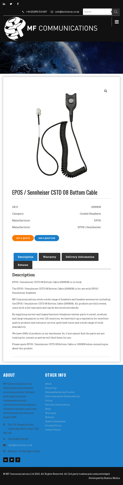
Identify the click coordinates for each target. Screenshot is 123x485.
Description (25, 256)
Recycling (50, 387)
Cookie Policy (53, 429)
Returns (23, 265)
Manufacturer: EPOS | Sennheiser (56, 227)
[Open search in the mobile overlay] (101, 12)
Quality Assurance (55, 421)
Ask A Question (46, 238)
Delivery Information (80, 256)
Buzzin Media (112, 478)
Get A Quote (23, 238)
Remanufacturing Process (59, 392)
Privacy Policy (53, 425)
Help (48, 408)
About (48, 383)
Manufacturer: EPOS (56, 220)
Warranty (49, 256)
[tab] (25, 257)
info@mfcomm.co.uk (67, 11)
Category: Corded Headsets (56, 213)
